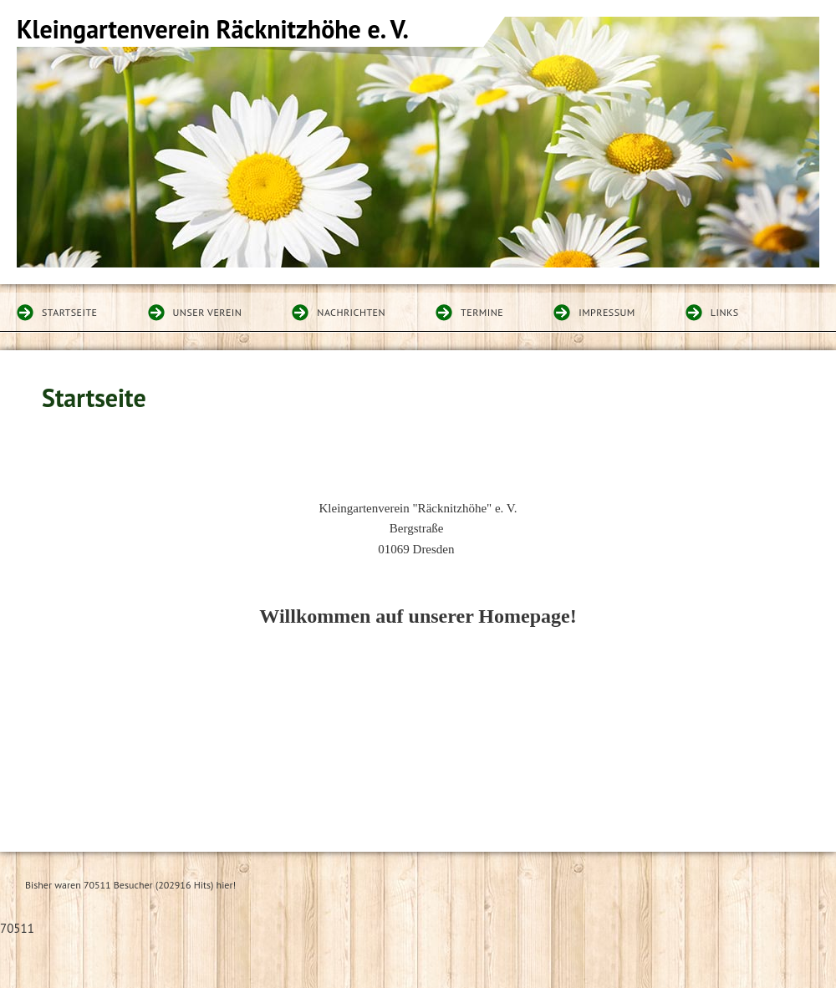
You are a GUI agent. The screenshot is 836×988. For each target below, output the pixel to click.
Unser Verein (207, 312)
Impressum (607, 312)
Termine (482, 312)
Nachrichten (351, 312)
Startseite (70, 312)
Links (725, 312)
